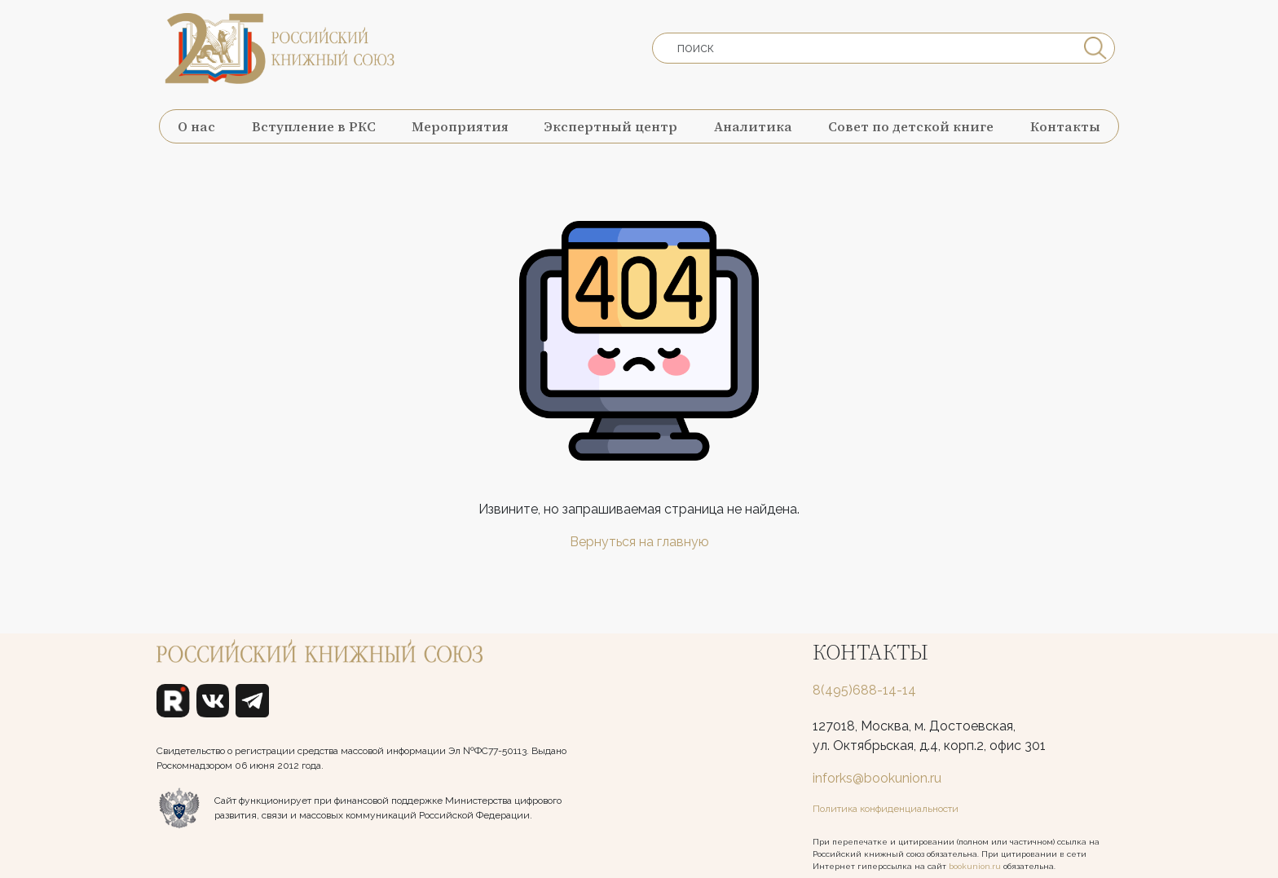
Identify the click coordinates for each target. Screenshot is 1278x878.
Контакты (1065, 126)
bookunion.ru (975, 866)
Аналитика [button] (753, 126)
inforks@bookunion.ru (877, 778)
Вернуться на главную (639, 541)
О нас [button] (196, 126)
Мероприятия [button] (460, 126)
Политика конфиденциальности (885, 808)
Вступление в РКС (314, 126)
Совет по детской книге (911, 126)
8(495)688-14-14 (864, 690)
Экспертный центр (610, 126)
